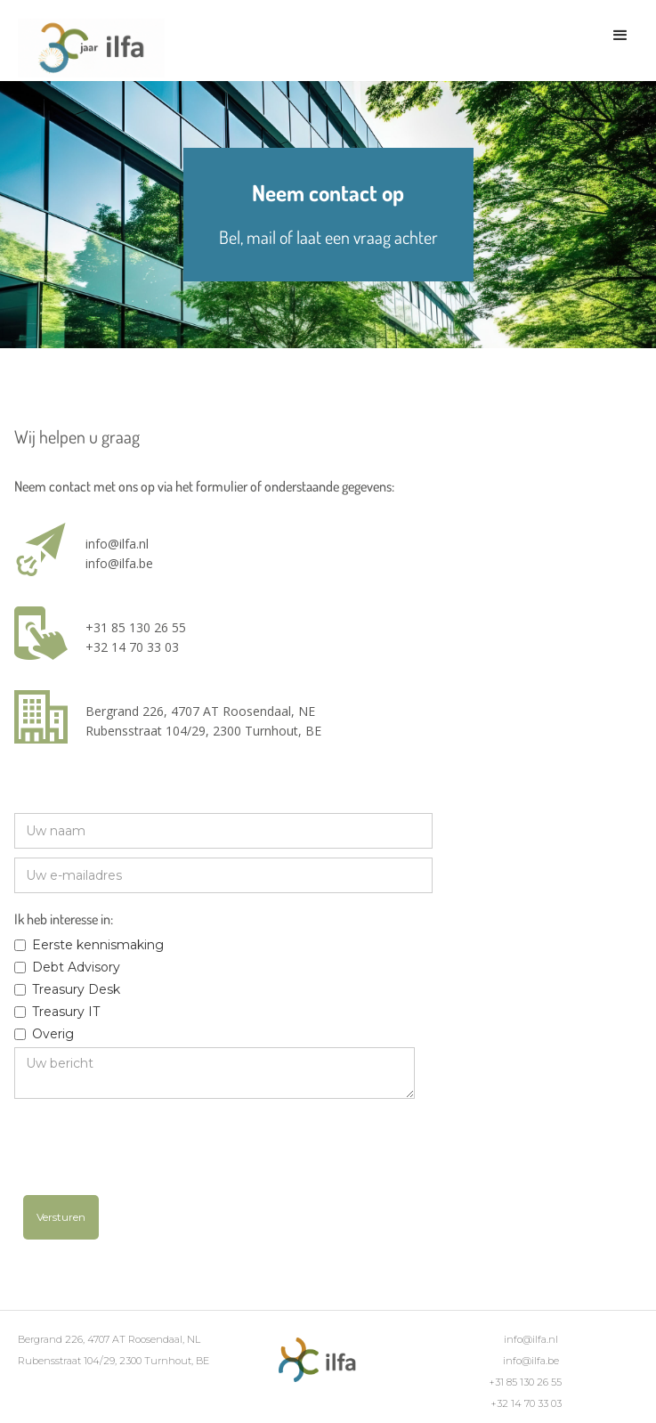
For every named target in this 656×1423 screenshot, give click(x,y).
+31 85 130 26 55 (135, 627)
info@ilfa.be (119, 563)
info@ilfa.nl (117, 543)
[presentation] (158, 1151)
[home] (87, 50)
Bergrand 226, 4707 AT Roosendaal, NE (200, 711)
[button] (620, 35)
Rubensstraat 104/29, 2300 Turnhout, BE (203, 730)
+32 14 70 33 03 (132, 646)
